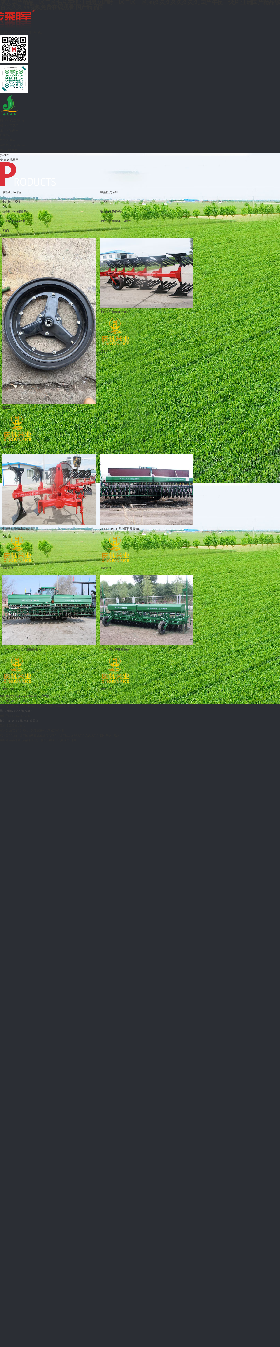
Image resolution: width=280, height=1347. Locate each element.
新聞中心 (5, 135)
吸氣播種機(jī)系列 (111, 211)
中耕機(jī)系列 (11, 201)
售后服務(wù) (8, 140)
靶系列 (104, 201)
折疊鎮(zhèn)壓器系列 (15, 211)
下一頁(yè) (23, 701)
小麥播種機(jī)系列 (13, 221)
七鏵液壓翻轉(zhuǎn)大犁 (115, 221)
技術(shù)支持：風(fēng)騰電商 (19, 720)
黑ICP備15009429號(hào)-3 (16, 711)
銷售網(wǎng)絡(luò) (12, 145)
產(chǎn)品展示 (9, 130)
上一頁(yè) (6, 701)
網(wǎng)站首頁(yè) (12, 120)
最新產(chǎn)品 (11, 192)
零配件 (6, 230)
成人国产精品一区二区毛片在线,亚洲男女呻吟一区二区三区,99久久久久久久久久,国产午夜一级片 (60, 735)
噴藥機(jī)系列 (109, 192)
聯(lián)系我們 (8, 150)
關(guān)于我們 (9, 125)
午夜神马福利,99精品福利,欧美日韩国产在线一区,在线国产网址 (39, 740)
